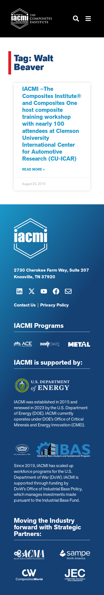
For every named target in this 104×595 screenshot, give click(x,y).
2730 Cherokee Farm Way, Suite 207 (51, 270)
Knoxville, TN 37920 (34, 277)
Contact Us (25, 305)
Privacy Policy (54, 305)
